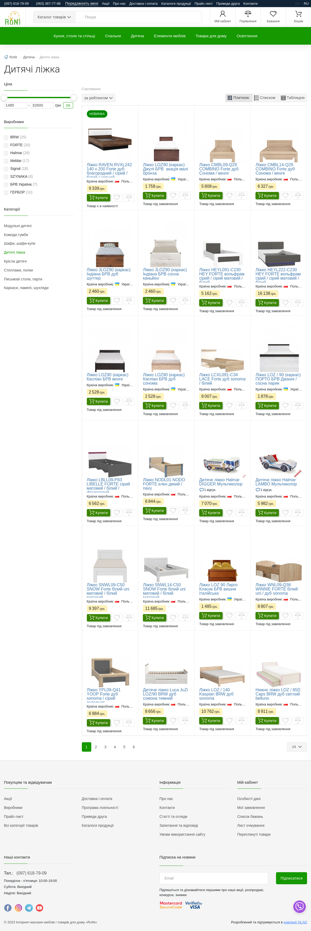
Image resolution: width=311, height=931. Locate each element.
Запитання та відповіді (178, 825)
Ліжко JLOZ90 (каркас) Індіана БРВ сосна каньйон (165, 274)
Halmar (20, 153)
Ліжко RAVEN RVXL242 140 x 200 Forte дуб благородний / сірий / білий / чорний (109, 171)
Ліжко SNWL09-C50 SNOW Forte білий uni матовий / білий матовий (108, 591)
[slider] (4, 97)
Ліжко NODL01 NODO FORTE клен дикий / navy (164, 484)
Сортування (91, 89)
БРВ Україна (23, 184)
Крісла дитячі (15, 261)
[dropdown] (299, 906)
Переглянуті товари (254, 834)
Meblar (19, 161)
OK (68, 105)
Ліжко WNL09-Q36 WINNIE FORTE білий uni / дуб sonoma (276, 589)
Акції (105, 4)
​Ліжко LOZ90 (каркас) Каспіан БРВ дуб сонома (164, 379)
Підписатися (291, 878)
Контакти (250, 4)
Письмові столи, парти (23, 279)
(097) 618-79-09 (31, 873)
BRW (18, 137)
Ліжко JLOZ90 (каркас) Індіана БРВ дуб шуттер (109, 274)
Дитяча (137, 36)
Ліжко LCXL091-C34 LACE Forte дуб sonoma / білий (222, 379)
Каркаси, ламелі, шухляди (26, 288)
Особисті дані (249, 799)
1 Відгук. (210, 490)
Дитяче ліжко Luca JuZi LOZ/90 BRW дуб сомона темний (165, 694)
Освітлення (247, 36)
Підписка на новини (177, 857)
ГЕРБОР (21, 192)
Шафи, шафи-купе (19, 243)
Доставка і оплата (143, 4)
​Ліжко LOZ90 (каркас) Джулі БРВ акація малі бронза (165, 169)
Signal (19, 168)
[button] (238, 98)
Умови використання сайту (182, 834)
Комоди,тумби (16, 235)
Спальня (113, 36)
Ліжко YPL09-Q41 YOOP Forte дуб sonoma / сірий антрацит (104, 696)
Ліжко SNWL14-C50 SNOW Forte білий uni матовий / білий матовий (164, 591)
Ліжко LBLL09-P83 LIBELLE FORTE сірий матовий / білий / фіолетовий (108, 486)
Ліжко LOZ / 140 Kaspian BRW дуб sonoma (216, 694)
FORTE (20, 145)
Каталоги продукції (176, 4)
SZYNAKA (21, 176)
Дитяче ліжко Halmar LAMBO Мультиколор (276, 482)
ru (306, 4)
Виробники (13, 808)
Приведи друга (228, 4)
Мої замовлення (251, 808)
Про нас (119, 4)
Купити (98, 198)
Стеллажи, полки (18, 270)
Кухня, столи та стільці (74, 36)
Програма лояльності (100, 808)
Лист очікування (251, 825)
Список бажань (250, 816)
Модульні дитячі (18, 226)
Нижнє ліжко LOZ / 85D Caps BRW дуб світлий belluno (277, 694)
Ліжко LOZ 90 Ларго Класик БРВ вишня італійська (218, 589)
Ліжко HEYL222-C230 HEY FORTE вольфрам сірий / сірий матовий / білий (278, 276)
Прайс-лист (204, 4)
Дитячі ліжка (14, 252)
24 (294, 747)
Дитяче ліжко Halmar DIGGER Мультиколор (220, 482)
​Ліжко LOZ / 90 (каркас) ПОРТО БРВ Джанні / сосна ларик (278, 379)
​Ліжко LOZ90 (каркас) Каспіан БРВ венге (108, 377)
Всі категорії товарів (21, 825)
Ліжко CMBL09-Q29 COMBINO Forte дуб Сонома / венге (218, 169)
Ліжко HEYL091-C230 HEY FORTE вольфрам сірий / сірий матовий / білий (221, 276)
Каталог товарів (52, 17)
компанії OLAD (295, 922)
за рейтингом (96, 98)
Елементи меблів (169, 36)
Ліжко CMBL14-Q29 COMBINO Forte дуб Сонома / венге (275, 169)
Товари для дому (211, 36)
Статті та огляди (173, 816)
